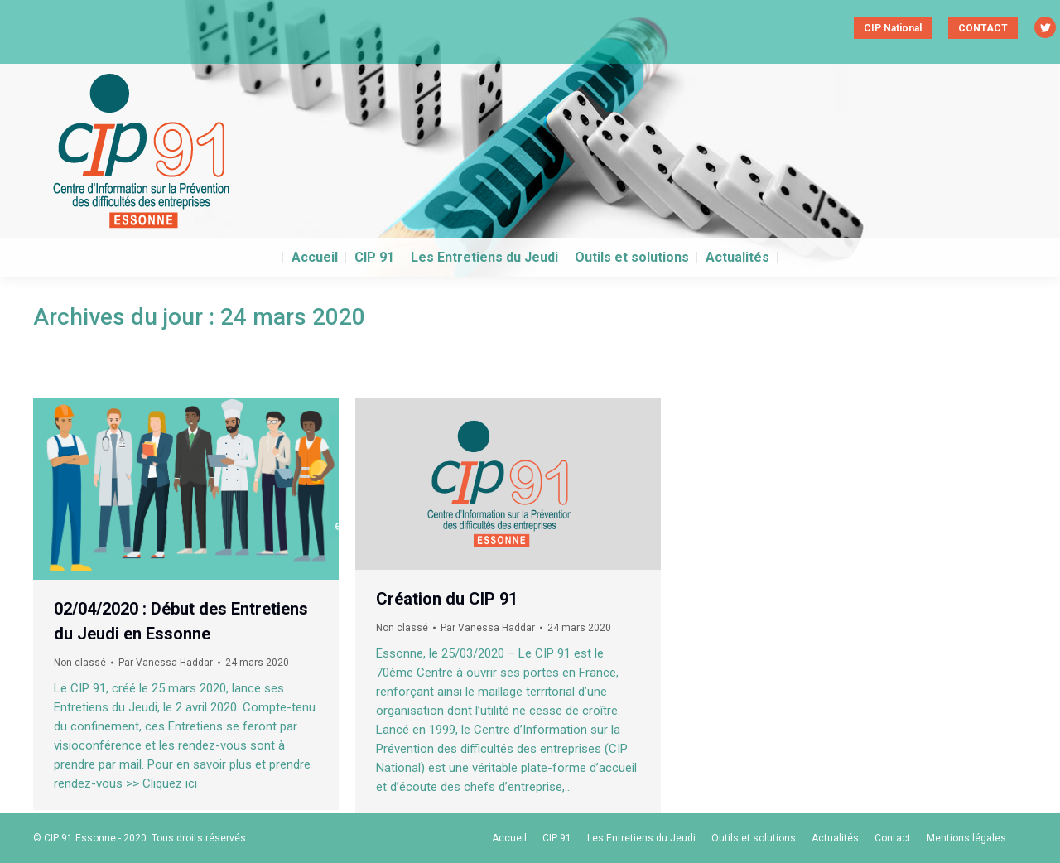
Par (165, 662)
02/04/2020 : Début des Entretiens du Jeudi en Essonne (181, 621)
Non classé (80, 662)
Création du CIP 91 (447, 599)
